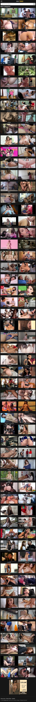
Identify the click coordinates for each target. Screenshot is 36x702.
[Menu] (2, 1)
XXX (19, 1)
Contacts (13, 698)
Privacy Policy (8, 698)
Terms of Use (3, 698)
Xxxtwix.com (5, 700)
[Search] (34, 4)
